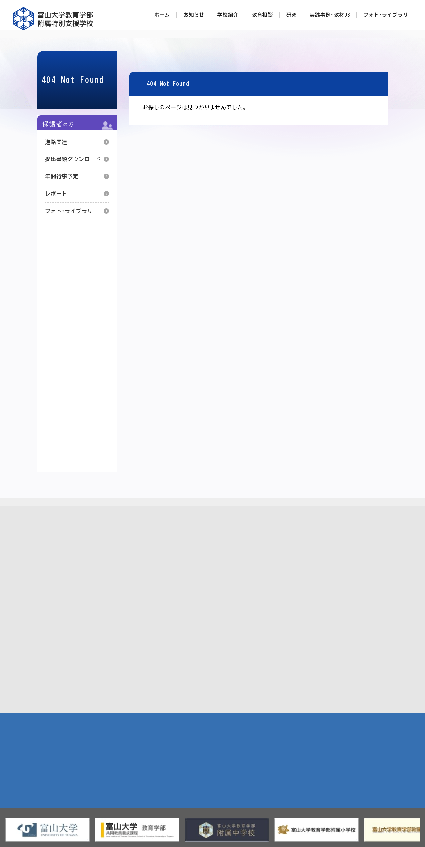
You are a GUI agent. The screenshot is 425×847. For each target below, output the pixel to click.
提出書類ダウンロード (73, 159)
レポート (56, 193)
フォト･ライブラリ (69, 211)
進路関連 (56, 142)
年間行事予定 (62, 176)
